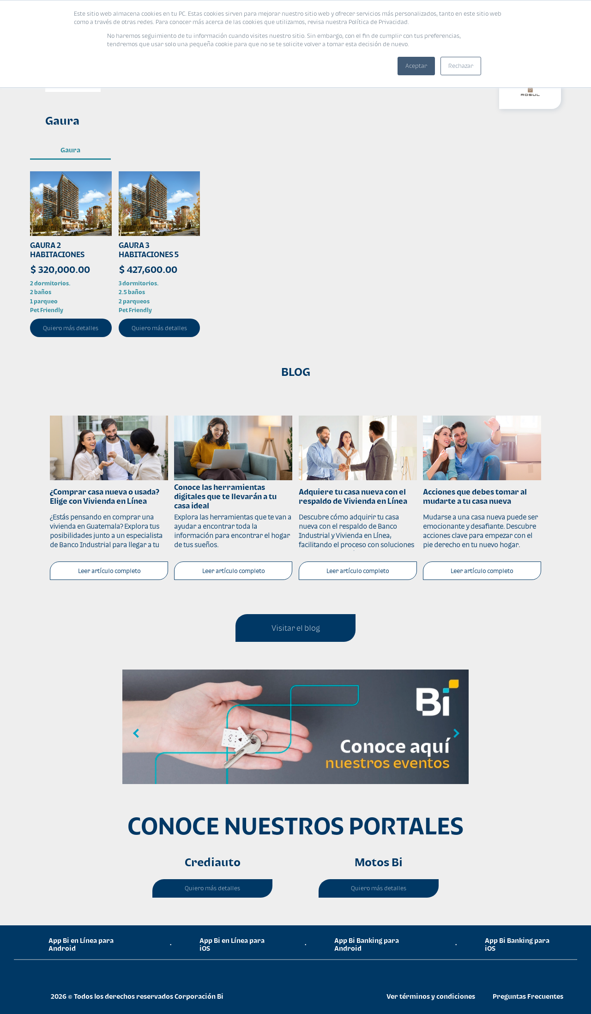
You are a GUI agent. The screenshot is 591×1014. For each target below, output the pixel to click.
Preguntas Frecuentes (528, 996)
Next (455, 734)
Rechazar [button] (460, 65)
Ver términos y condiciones (430, 996)
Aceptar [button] (416, 65)
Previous (136, 734)
